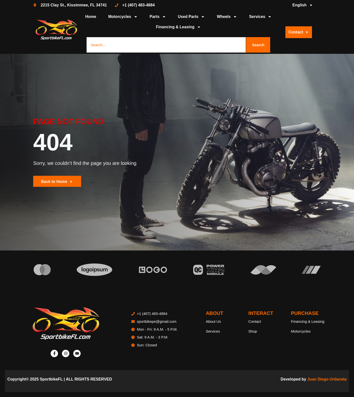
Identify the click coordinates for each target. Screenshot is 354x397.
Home (90, 17)
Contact (254, 321)
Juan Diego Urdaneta (327, 379)
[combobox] (166, 45)
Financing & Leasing (178, 27)
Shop (252, 331)
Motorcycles (122, 16)
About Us (213, 321)
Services (260, 16)
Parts (158, 16)
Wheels (227, 16)
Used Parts (191, 16)
